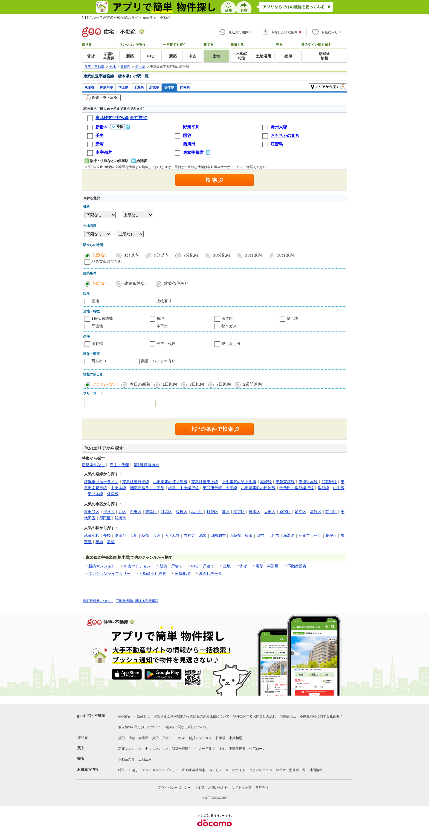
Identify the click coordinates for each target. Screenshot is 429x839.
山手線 (338, 488)
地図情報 (316, 770)
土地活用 (145, 759)
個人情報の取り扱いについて (139, 727)
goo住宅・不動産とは (134, 716)
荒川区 (331, 511)
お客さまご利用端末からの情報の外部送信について (191, 716)
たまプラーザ (309, 535)
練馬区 (254, 511)
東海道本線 (308, 482)
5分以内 (161, 255)
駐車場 (220, 738)
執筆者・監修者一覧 (291, 770)
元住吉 (273, 535)
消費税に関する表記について (186, 727)
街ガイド (238, 770)
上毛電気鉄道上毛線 (239, 482)
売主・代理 (166, 343)
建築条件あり (176, 283)
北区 (122, 511)
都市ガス (229, 326)
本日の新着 (140, 384)
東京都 (89, 87)
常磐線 (323, 488)
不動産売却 (126, 759)
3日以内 (196, 384)
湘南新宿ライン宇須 (147, 488)
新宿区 (285, 511)
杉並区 (212, 511)
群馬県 (185, 87)
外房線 (112, 494)
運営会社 (261, 787)
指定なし (101, 255)
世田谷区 (91, 511)
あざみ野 (172, 535)
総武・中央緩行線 (183, 488)
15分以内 (253, 255)
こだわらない (105, 384)
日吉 (260, 535)
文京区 (239, 511)
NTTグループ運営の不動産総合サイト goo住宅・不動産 (126, 17)
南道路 (227, 318)
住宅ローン (257, 749)
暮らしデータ (210, 573)
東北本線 (95, 494)
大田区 (270, 511)
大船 (134, 535)
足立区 (300, 511)
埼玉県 (123, 87)
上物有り (164, 301)
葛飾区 (315, 511)
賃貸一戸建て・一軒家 (168, 738)
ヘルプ (199, 787)
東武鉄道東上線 (204, 482)
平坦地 (97, 326)
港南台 (120, 535)
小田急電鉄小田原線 (258, 488)
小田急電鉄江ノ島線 (170, 482)
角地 (160, 318)
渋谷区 (109, 511)
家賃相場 (182, 573)
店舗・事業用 (267, 566)
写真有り (99, 361)
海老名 (289, 535)
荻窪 (145, 535)
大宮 (157, 535)
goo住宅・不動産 (91, 716)
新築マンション (101, 566)
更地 (95, 301)
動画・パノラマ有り (158, 361)
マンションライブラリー (109, 573)
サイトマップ (241, 787)
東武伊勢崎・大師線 (220, 488)
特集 (121, 770)
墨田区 (105, 518)
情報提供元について (98, 601)
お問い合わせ (218, 787)
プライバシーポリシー (174, 787)
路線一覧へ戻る (101, 97)
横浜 (249, 535)
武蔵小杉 (91, 535)
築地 (99, 542)
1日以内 (170, 384)
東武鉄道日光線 (135, 482)
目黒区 (166, 511)
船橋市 (120, 518)
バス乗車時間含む (106, 261)
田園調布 (218, 535)
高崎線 (266, 482)
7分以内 (191, 255)
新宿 (111, 542)
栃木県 (169, 87)
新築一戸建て (171, 566)
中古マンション (137, 566)
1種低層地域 (102, 318)
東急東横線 (285, 482)
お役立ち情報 (87, 769)
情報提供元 (288, 716)
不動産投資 (296, 566)
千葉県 (139, 87)
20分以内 (285, 255)
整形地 (292, 318)
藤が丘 (331, 535)
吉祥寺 (189, 535)
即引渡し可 (230, 343)
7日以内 (223, 384)
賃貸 (243, 566)
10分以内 (221, 255)
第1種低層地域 (146, 465)
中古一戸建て (202, 566)
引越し (133, 770)
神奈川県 (106, 87)
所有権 (97, 343)
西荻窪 (235, 535)
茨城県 (154, 87)
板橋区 (181, 511)
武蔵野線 (329, 482)
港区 (226, 511)
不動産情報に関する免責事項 (137, 601)
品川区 (197, 511)
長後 (107, 535)
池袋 (203, 535)
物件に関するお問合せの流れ (254, 716)
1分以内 (131, 255)
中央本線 (118, 488)
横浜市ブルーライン (101, 482)
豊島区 (151, 511)
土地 (227, 566)
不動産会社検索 (152, 573)
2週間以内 (252, 384)
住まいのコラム (260, 770)
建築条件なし (136, 283)
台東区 (135, 511)
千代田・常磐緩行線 (296, 488)
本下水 (162, 326)
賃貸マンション (200, 738)
